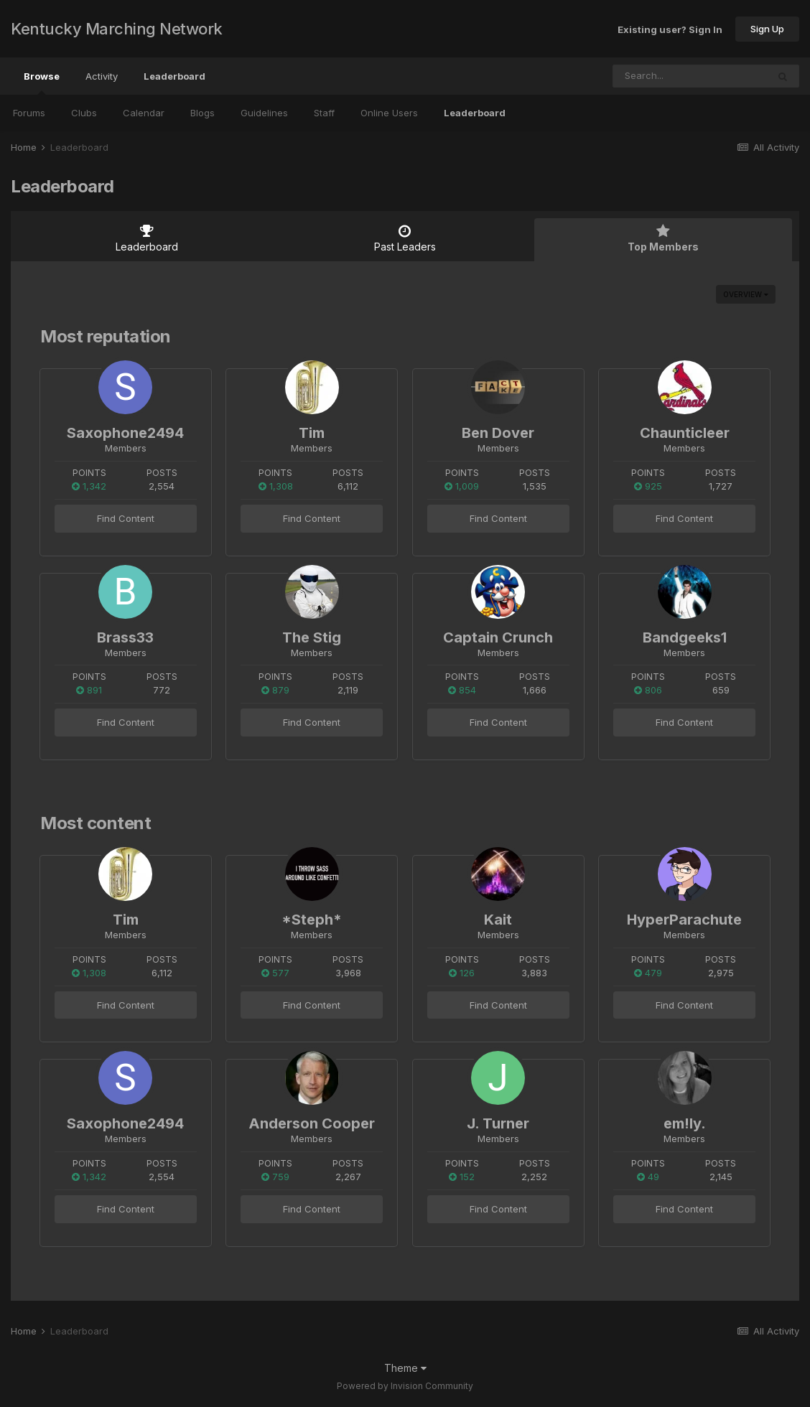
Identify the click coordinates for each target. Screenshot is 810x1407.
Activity (101, 76)
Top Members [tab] (663, 238)
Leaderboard (475, 112)
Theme (405, 1368)
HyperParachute (684, 919)
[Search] (651, 76)
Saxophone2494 (125, 432)
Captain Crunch (498, 637)
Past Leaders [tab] (405, 238)
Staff (324, 112)
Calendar (143, 112)
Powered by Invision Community (405, 1385)
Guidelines (264, 112)
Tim (312, 432)
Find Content (125, 518)
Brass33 (125, 637)
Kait (498, 919)
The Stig (311, 637)
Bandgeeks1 (685, 637)
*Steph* (311, 919)
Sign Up (767, 28)
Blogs (202, 112)
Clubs (84, 112)
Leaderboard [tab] (147, 238)
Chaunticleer (685, 432)
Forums (29, 112)
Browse (42, 82)
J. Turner (498, 1123)
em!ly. (685, 1123)
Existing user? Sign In (670, 28)
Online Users (389, 112)
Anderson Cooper (311, 1123)
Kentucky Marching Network (117, 28)
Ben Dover (498, 432)
